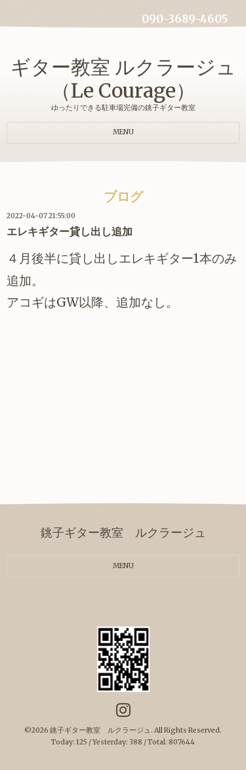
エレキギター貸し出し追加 (70, 231)
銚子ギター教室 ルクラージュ (100, 730)
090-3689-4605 (185, 19)
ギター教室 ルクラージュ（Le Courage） (123, 78)
